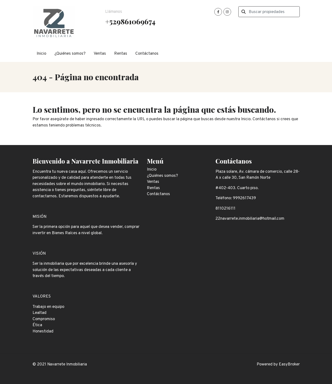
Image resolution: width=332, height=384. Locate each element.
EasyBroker (289, 364)
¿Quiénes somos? (69, 53)
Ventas (100, 53)
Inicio (41, 53)
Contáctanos (146, 53)
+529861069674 (130, 21)
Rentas (120, 53)
